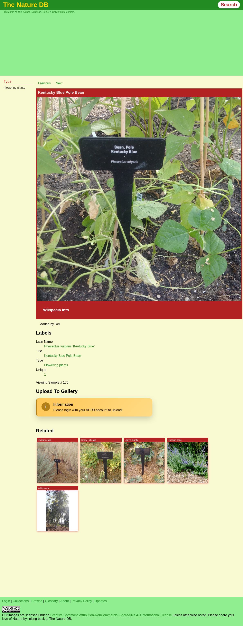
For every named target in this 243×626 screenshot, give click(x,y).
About (64, 601)
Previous (44, 83)
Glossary (51, 601)
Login (6, 601)
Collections (21, 601)
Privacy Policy (82, 601)
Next (59, 83)
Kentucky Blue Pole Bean (62, 355)
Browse (36, 601)
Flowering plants (14, 87)
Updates (101, 601)
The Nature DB (25, 4)
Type (7, 81)
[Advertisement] (123, 44)
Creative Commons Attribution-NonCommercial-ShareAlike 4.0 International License (111, 615)
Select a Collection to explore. (59, 12)
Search (229, 4)
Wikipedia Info (56, 310)
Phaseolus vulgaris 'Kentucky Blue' (69, 346)
